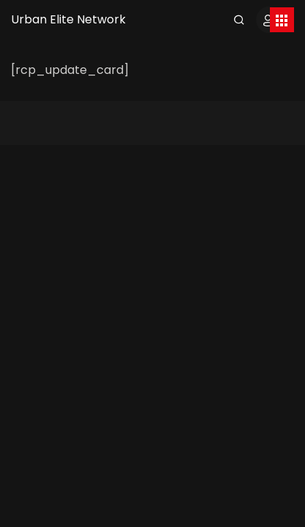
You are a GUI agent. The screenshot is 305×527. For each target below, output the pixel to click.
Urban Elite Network (68, 19)
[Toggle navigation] (282, 19)
